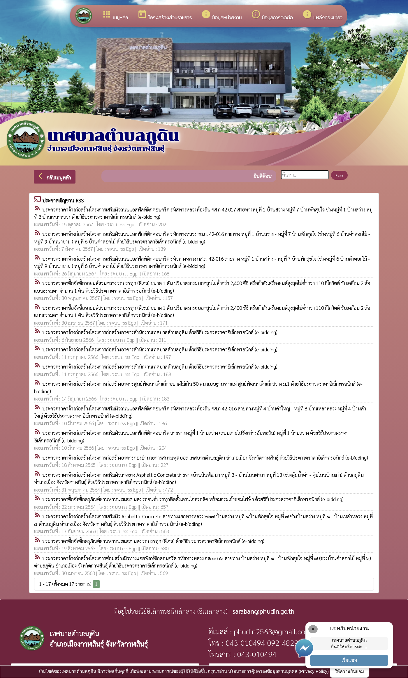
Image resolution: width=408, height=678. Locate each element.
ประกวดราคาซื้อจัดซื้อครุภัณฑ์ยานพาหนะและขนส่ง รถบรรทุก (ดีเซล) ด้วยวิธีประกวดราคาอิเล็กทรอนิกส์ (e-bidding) (153, 541)
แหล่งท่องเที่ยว (322, 15)
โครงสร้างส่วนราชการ (164, 15)
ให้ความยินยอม (349, 671)
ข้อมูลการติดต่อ (272, 15)
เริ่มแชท (349, 660)
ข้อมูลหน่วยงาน (221, 15)
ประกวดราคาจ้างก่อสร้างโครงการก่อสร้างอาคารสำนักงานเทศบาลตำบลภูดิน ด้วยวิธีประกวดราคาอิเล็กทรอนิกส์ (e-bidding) (159, 332)
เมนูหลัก (115, 15)
